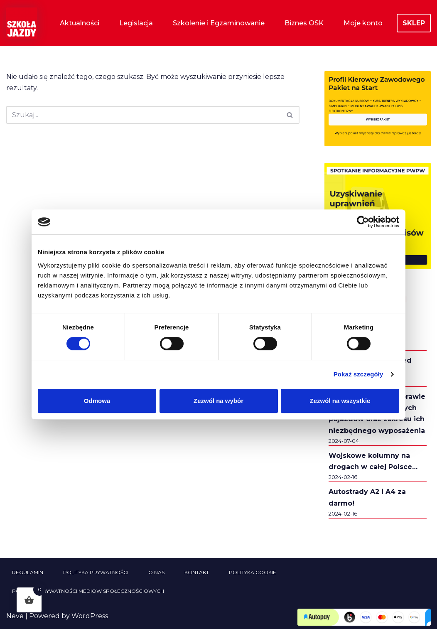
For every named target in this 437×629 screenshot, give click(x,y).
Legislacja (136, 23)
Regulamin (27, 572)
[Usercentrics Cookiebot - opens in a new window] (363, 222)
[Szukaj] (143, 115)
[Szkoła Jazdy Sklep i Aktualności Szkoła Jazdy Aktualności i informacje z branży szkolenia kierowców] (21, 23)
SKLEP (414, 23)
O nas (156, 572)
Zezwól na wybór (218, 400)
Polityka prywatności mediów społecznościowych (88, 591)
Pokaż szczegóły (358, 374)
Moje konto (363, 23)
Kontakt (196, 572)
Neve (15, 616)
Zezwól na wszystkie (340, 400)
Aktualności (79, 23)
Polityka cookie (252, 572)
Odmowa (97, 400)
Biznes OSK (304, 23)
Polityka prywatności (95, 572)
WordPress (89, 616)
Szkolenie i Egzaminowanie (219, 23)
